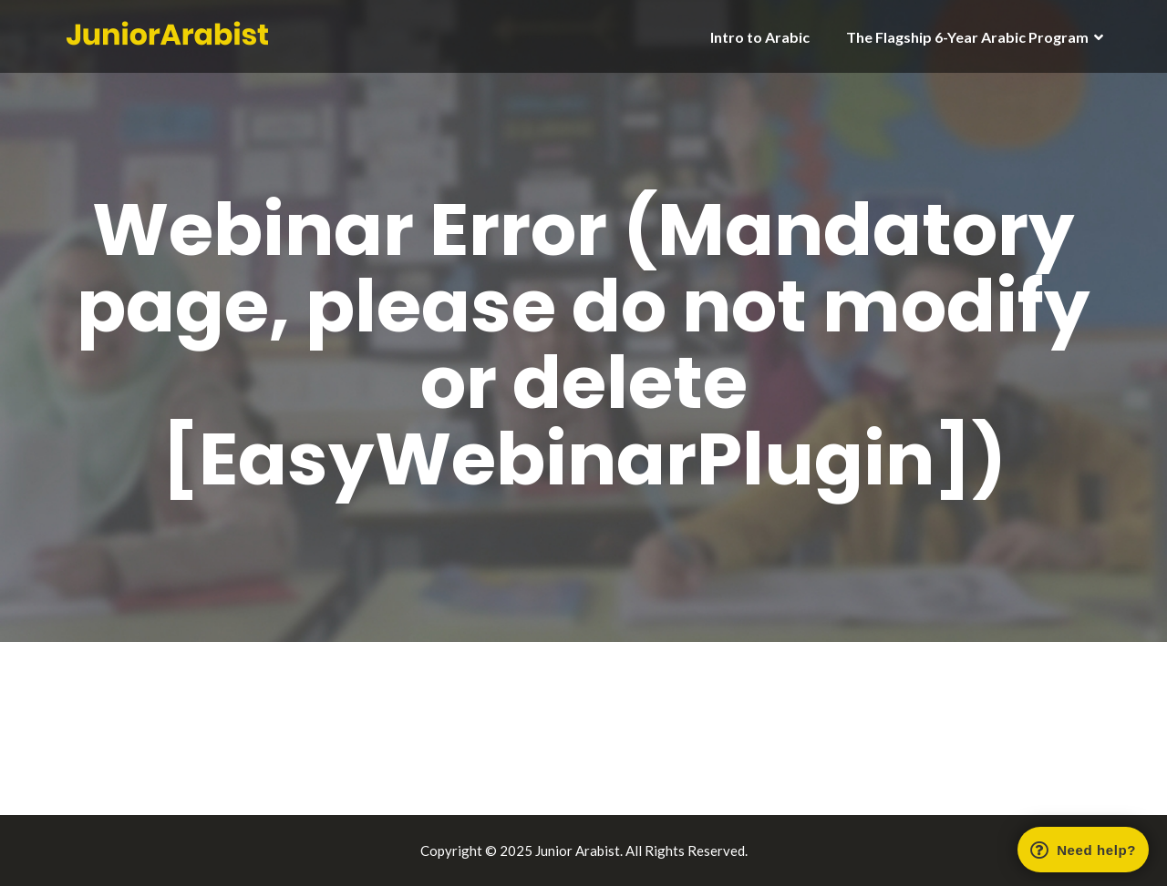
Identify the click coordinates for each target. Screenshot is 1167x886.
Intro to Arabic (760, 37)
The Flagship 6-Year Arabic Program (967, 37)
